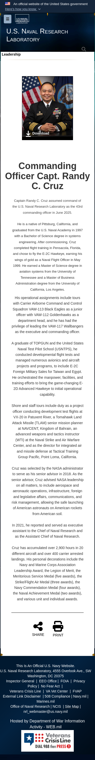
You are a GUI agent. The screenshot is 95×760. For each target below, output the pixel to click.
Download (37, 134)
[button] (23, 9)
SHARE (38, 629)
